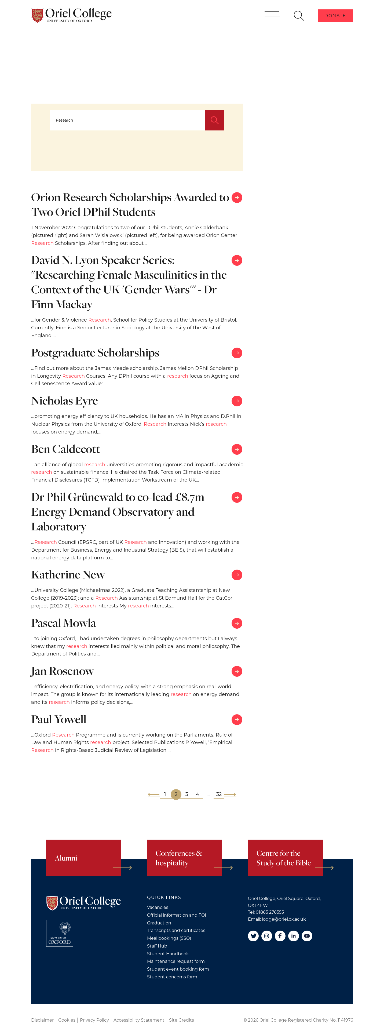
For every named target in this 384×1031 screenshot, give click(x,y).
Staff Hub (157, 946)
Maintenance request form (176, 961)
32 (219, 794)
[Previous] (154, 794)
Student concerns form (172, 976)
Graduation (159, 923)
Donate (335, 23)
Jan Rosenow (62, 670)
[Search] (214, 120)
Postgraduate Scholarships (95, 352)
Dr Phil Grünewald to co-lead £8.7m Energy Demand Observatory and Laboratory (117, 511)
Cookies (66, 1020)
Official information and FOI (176, 915)
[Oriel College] (71, 23)
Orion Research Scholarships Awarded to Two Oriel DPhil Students (130, 204)
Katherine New (68, 574)
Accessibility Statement (139, 1020)
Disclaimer (42, 1020)
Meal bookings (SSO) (169, 938)
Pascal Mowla (63, 622)
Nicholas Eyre (64, 400)
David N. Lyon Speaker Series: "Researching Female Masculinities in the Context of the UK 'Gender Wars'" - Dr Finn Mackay (129, 281)
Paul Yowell (58, 719)
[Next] (230, 794)
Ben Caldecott (65, 448)
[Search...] (127, 120)
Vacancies (157, 907)
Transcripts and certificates (176, 930)
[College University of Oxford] (59, 933)
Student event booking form (178, 969)
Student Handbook (168, 953)
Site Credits (181, 1020)
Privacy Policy (94, 1020)
